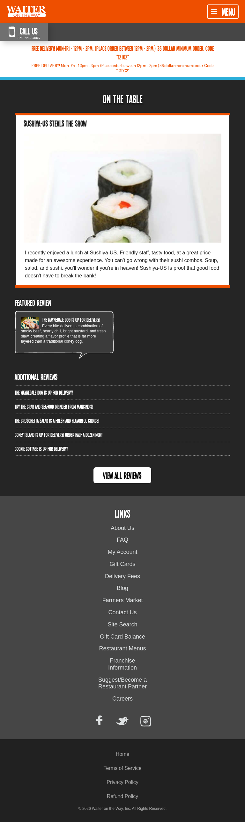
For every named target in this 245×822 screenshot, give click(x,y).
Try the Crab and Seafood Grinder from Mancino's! (54, 406)
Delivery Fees (122, 576)
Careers (122, 698)
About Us (122, 528)
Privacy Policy (122, 782)
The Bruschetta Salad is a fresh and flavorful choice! (57, 420)
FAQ (122, 540)
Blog (122, 588)
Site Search (122, 624)
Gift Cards (122, 564)
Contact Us (122, 612)
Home (123, 754)
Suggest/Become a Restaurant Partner (122, 683)
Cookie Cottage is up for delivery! (41, 448)
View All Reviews (122, 475)
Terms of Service (122, 768)
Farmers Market (122, 600)
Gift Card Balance (122, 636)
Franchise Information (122, 664)
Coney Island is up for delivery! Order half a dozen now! (58, 434)
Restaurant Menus (122, 648)
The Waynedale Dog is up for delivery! (71, 319)
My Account (122, 552)
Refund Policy (122, 796)
